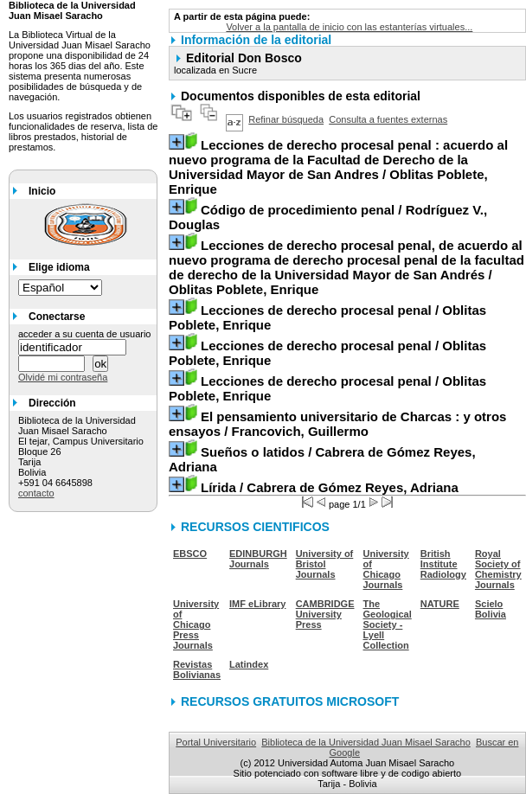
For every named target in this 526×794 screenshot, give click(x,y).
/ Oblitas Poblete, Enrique (338, 167)
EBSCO (190, 553)
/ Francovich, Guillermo (337, 424)
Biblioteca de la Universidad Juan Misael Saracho (366, 742)
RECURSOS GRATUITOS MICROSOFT (290, 701)
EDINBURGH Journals (258, 558)
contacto (36, 493)
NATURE (439, 604)
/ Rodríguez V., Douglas (328, 217)
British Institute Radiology (443, 563)
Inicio (42, 191)
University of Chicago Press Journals (196, 624)
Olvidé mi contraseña (62, 377)
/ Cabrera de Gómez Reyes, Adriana (322, 459)
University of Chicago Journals (386, 569)
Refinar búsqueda (286, 119)
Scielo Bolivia (490, 609)
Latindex (248, 664)
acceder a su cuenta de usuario (84, 334)
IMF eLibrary (257, 604)
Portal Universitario (216, 742)
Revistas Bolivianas (197, 669)
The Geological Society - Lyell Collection (387, 624)
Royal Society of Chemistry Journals (498, 569)
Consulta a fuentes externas (388, 119)
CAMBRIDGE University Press (325, 614)
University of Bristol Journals (325, 563)
